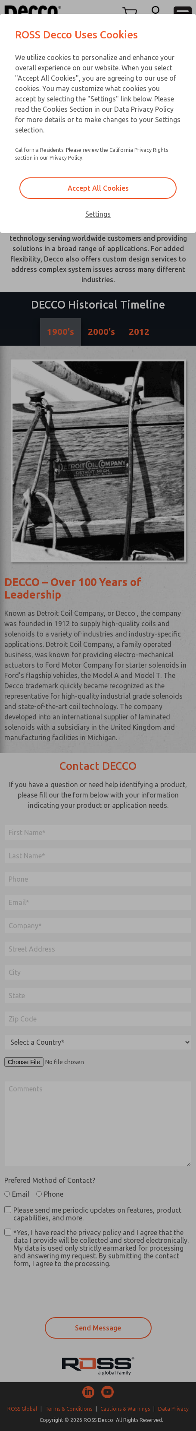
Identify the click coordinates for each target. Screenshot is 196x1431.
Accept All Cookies (98, 188)
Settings (98, 214)
